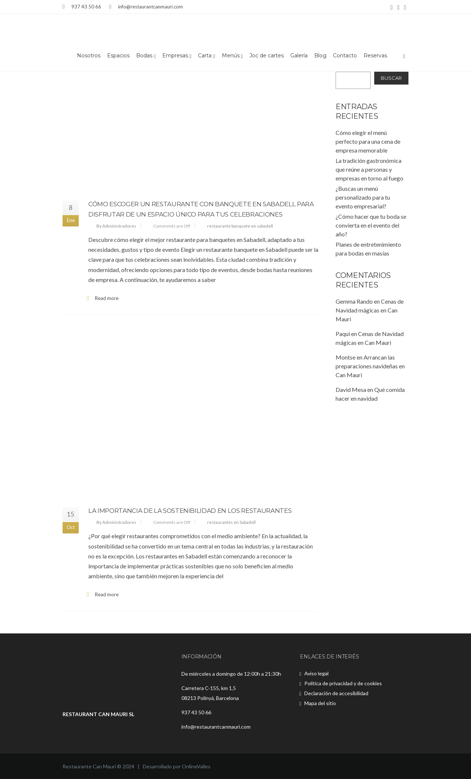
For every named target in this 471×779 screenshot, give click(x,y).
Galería (299, 56)
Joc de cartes (266, 56)
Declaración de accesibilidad (336, 693)
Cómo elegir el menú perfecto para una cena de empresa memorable (368, 141)
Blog (320, 56)
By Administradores (116, 226)
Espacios (118, 56)
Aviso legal (316, 673)
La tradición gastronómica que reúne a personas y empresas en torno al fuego (369, 169)
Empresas (176, 56)
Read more (106, 298)
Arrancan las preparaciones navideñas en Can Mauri (370, 366)
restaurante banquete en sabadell (240, 226)
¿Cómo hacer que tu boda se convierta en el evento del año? (371, 225)
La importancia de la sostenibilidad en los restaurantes (189, 510)
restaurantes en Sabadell (231, 522)
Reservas (375, 56)
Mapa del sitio (320, 703)
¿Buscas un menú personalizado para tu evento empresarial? (363, 197)
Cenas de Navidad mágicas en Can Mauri (370, 310)
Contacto (345, 56)
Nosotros (88, 56)
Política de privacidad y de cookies (343, 683)
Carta (206, 56)
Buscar (391, 78)
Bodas (146, 56)
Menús (232, 56)
